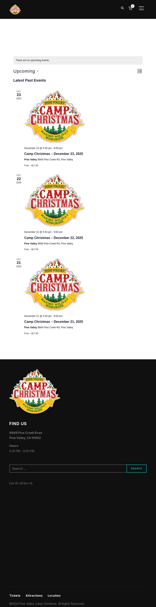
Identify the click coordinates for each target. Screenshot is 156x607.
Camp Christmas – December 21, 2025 (53, 321)
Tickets (15, 595)
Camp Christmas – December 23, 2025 (53, 154)
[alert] (78, 60)
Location (54, 595)
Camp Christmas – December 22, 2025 (53, 238)
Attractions (34, 595)
